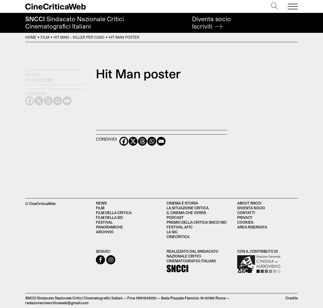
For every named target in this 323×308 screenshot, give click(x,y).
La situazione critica (188, 208)
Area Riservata (252, 227)
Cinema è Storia (182, 203)
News (101, 203)
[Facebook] (123, 141)
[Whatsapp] (151, 141)
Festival (104, 222)
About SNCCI (249, 203)
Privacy (244, 217)
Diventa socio (211, 22)
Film (45, 37)
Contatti (246, 213)
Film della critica (114, 213)
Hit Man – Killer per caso (78, 37)
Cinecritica (178, 237)
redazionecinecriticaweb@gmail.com (57, 303)
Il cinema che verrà (186, 213)
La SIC (172, 232)
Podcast (175, 217)
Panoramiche (109, 227)
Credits (291, 298)
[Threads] (142, 141)
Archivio (105, 232)
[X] (133, 141)
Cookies (245, 222)
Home (30, 37)
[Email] (161, 141)
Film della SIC (109, 217)
